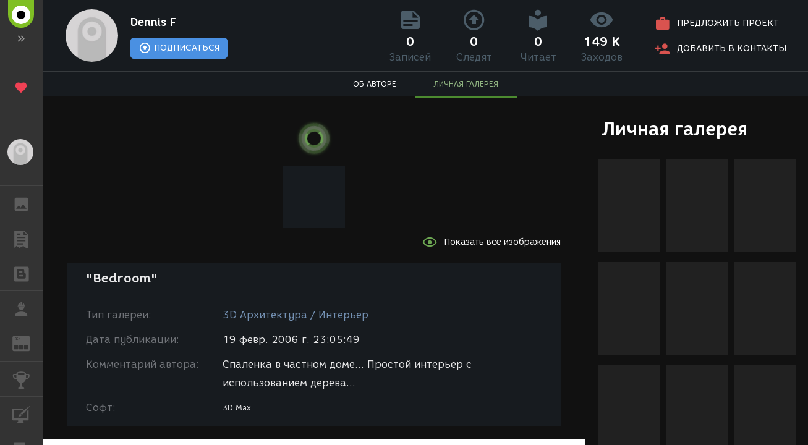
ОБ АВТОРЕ (374, 83)
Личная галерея (674, 129)
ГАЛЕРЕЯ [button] (27, 203)
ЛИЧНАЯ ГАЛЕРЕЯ (465, 83)
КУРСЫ (27, 413)
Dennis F (153, 22)
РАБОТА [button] (27, 308)
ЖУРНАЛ (27, 343)
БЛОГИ (27, 273)
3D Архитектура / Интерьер (295, 315)
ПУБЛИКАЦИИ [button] (27, 238)
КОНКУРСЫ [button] (27, 379)
